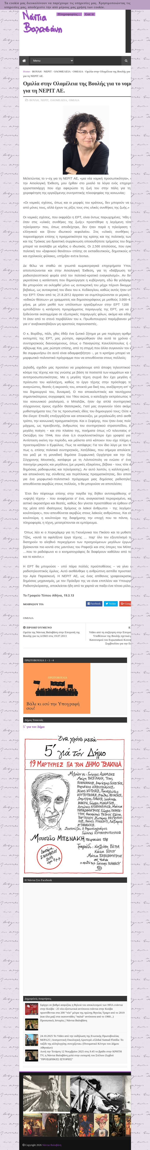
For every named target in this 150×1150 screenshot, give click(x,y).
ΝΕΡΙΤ (48, 71)
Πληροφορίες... (69, 14)
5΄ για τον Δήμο (34, 726)
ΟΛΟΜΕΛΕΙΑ (62, 71)
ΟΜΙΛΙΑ (78, 71)
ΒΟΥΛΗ (36, 71)
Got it (89, 14)
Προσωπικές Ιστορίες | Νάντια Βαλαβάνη (63, 1020)
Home (26, 71)
